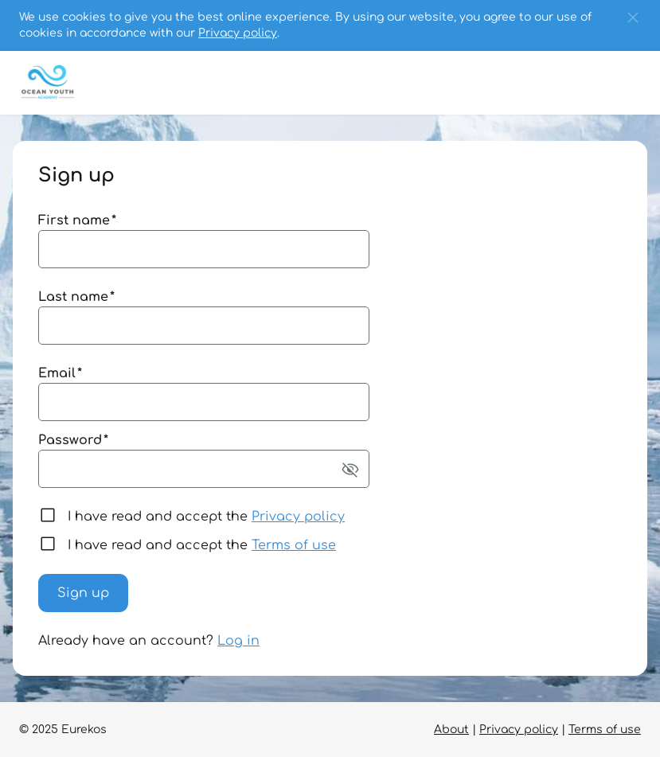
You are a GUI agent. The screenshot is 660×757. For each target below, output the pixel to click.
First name (77, 220)
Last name (76, 297)
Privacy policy (237, 33)
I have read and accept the (206, 516)
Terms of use (294, 545)
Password (73, 440)
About (451, 730)
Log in (238, 641)
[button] (633, 17)
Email (60, 373)
